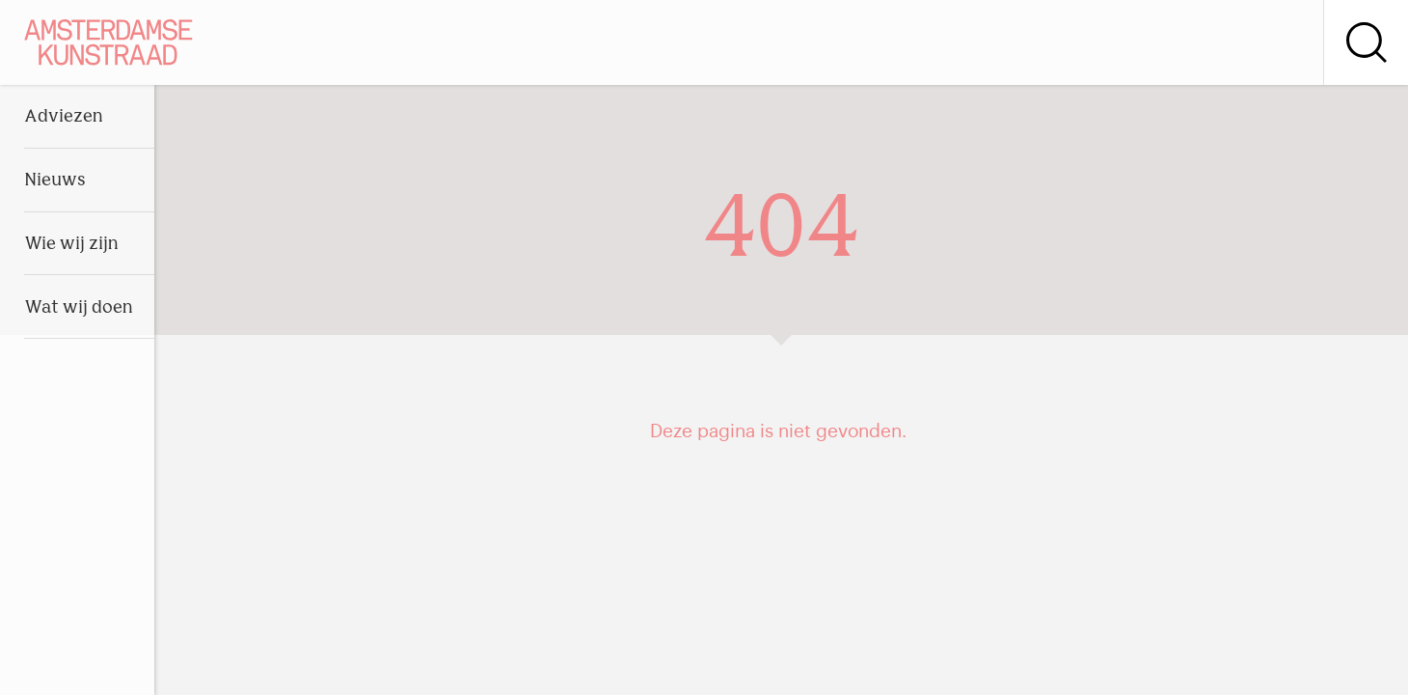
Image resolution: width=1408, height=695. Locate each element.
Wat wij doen (78, 308)
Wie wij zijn (71, 245)
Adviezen (63, 117)
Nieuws (55, 181)
